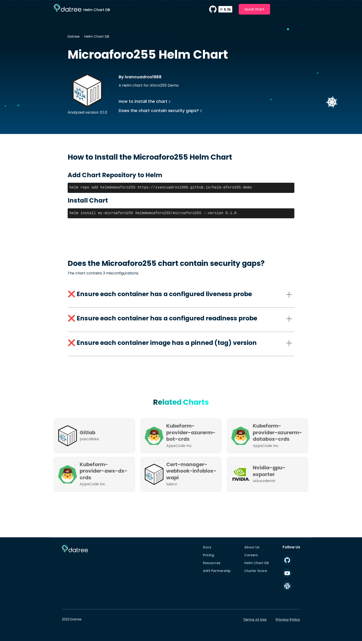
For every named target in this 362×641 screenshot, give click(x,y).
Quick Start (254, 9)
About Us (251, 547)
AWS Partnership (217, 570)
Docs (207, 547)
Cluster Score (255, 570)
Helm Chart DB (96, 36)
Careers (251, 555)
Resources (211, 563)
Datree (74, 36)
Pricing (208, 555)
